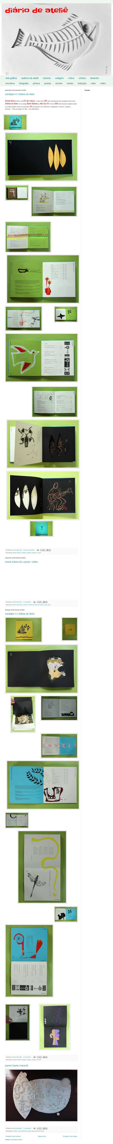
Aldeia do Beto (17, 552)
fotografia (23, 83)
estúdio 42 (31, 604)
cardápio (23, 552)
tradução (82, 83)
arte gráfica (11, 78)
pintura (36, 83)
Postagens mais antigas (70, 1136)
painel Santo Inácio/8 (16, 1065)
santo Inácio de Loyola (38, 1131)
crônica (82, 78)
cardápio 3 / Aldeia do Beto (19, 613)
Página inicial (42, 1136)
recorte (58, 83)
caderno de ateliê (29, 78)
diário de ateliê (36, 10)
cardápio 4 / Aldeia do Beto (19, 94)
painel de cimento (26, 1131)
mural (45, 604)
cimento (47, 78)
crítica (71, 78)
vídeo (103, 83)
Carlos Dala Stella (18, 604)
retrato (70, 83)
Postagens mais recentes (13, 1136)
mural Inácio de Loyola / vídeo (21, 561)
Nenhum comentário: (29, 550)
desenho (94, 78)
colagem (59, 78)
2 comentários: (27, 602)
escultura (10, 83)
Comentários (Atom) (16, 1139)
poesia (47, 83)
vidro (93, 83)
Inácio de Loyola (38, 604)
